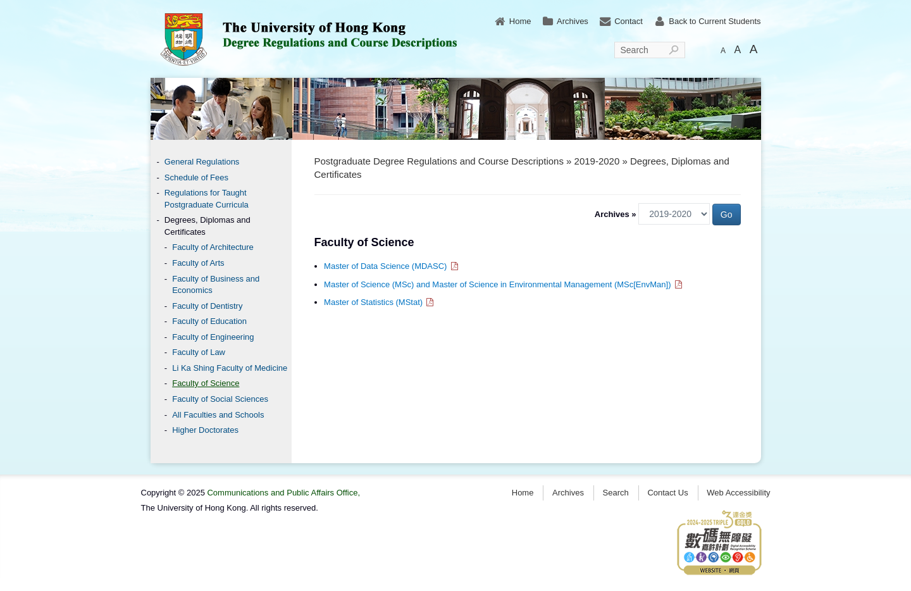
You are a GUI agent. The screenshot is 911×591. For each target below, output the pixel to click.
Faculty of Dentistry (207, 306)
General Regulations (202, 161)
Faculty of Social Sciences (220, 399)
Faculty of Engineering (213, 337)
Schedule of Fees (196, 177)
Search (634, 50)
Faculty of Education (209, 321)
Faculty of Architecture (213, 247)
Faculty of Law (198, 352)
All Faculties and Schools (218, 415)
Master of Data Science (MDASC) (391, 266)
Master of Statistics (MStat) (379, 302)
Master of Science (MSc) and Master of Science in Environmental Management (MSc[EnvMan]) (503, 284)
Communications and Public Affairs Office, (283, 492)
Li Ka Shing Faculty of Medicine (229, 368)
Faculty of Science (205, 383)
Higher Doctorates (205, 430)
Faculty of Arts (198, 263)
